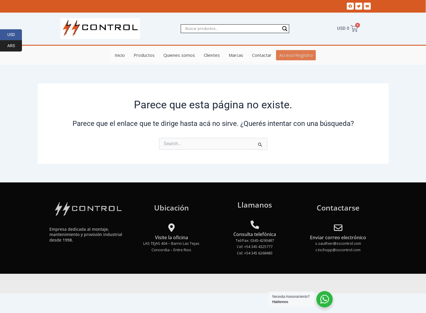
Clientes (212, 55)
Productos (144, 55)
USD (14, 34)
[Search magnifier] (285, 29)
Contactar (262, 55)
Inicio (120, 55)
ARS (14, 46)
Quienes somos (180, 55)
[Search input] (232, 29)
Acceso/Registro (296, 55)
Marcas (236, 55)
